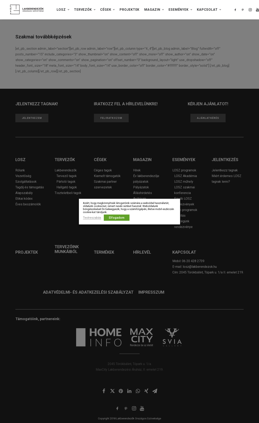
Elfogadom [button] (116, 217)
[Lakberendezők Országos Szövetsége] (27, 10)
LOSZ (63, 10)
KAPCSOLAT (209, 10)
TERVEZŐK (84, 10)
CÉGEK (107, 10)
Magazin (154, 10)
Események (180, 10)
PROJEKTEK (129, 10)
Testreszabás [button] (92, 217)
